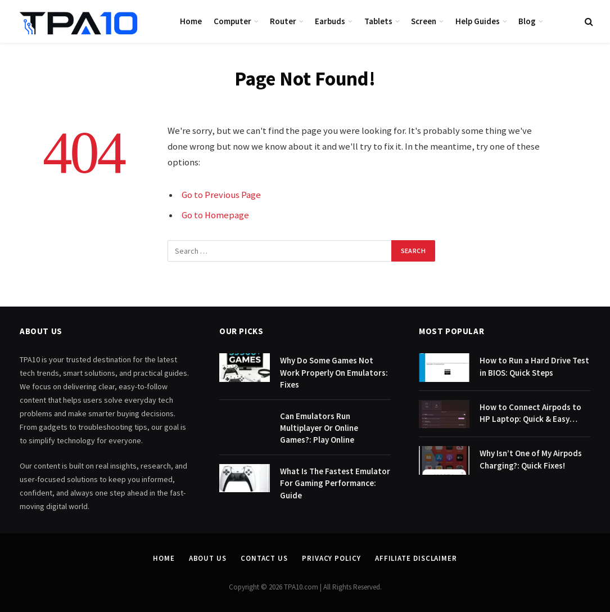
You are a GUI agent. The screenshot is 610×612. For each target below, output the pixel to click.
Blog (527, 21)
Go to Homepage (215, 215)
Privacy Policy (331, 558)
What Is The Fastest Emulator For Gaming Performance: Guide (335, 483)
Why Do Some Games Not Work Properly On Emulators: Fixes (334, 372)
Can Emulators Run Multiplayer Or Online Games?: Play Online (319, 428)
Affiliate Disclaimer (416, 558)
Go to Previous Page (221, 195)
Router (283, 21)
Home (191, 21)
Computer (232, 21)
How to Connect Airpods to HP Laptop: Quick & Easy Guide (530, 413)
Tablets (378, 21)
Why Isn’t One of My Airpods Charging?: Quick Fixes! (531, 459)
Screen (423, 21)
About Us (208, 558)
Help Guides (477, 21)
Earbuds (330, 21)
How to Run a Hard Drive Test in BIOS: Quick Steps (534, 366)
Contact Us (264, 558)
